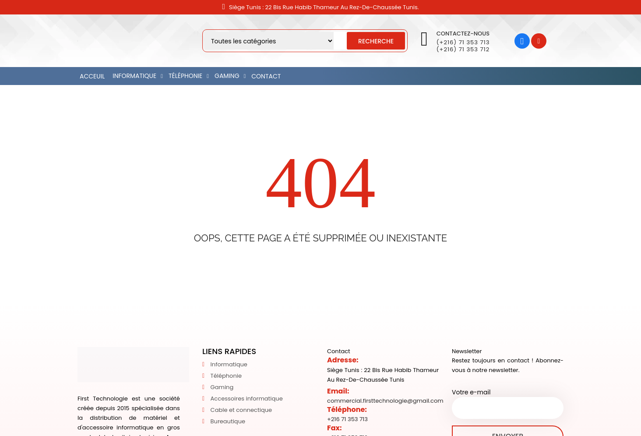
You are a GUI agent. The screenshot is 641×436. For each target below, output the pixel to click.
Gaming (222, 387)
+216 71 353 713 (347, 419)
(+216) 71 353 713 (463, 42)
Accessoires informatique (247, 398)
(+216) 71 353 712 (463, 49)
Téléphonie (226, 376)
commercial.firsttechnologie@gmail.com (385, 401)
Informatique (229, 364)
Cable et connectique (241, 410)
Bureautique (228, 421)
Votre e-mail (508, 400)
